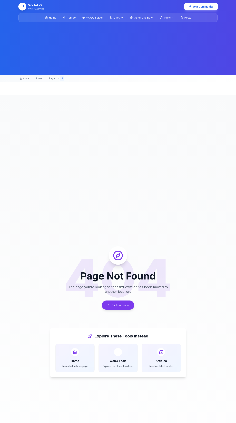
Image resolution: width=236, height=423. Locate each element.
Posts (39, 78)
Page (52, 78)
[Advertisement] (118, 47)
